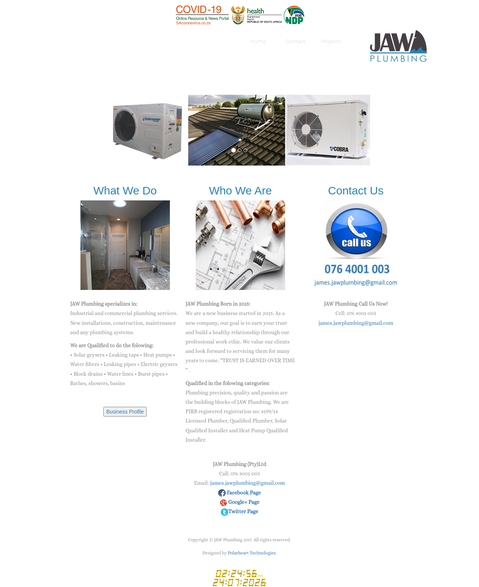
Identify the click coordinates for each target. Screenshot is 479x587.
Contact (296, 41)
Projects (331, 41)
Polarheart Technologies (252, 553)
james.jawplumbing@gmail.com (355, 323)
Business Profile (125, 412)
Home (258, 41)
